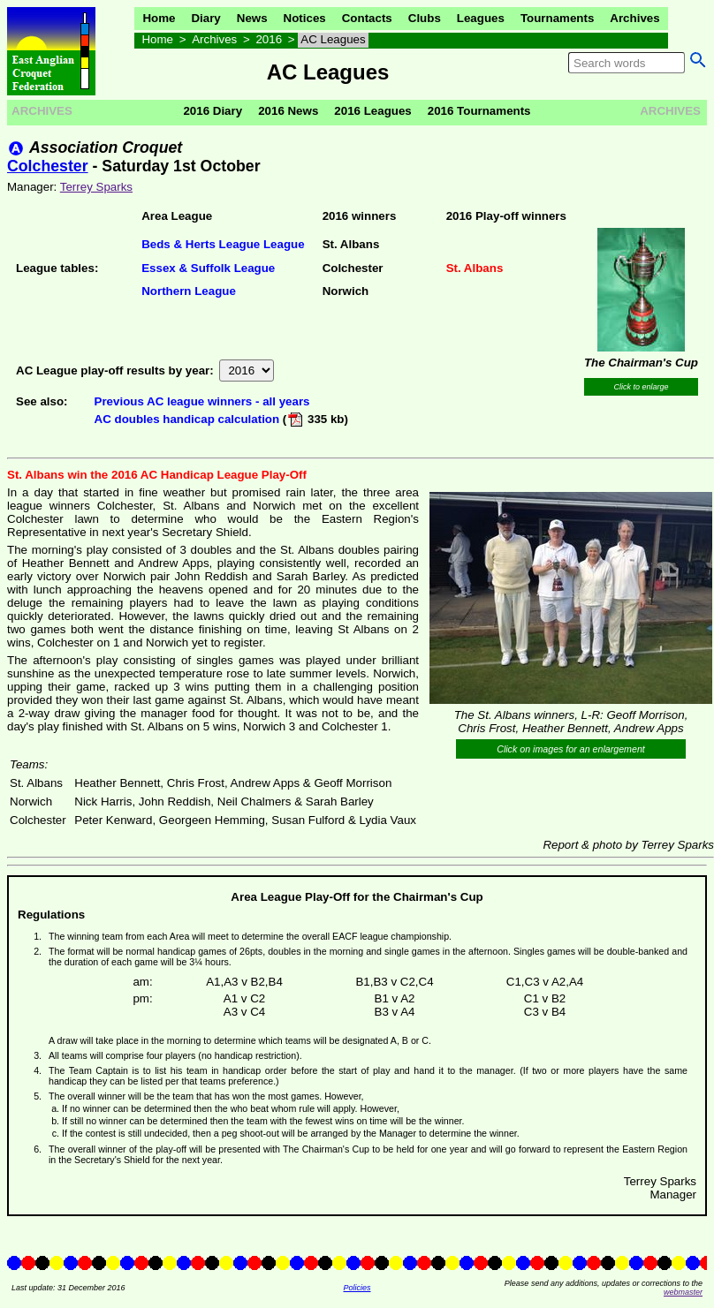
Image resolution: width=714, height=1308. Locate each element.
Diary (205, 18)
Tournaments (557, 18)
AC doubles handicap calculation (187, 419)
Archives (634, 18)
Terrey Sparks (96, 186)
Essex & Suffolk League (208, 268)
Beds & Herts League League (222, 244)
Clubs (424, 18)
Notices (305, 18)
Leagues (481, 18)
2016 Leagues (372, 110)
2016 (268, 39)
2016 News (288, 110)
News (252, 18)
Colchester (47, 166)
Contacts (367, 18)
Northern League (188, 291)
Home (158, 18)
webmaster (683, 1292)
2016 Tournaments (479, 110)
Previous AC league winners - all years (202, 401)
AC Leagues (332, 39)
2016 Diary (212, 110)
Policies (356, 1287)
